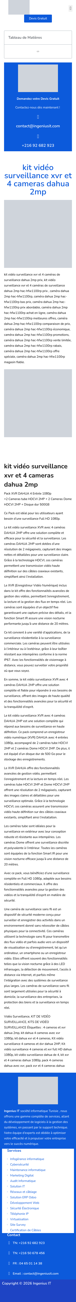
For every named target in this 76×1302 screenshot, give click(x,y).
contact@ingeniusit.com (38, 126)
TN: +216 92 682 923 (29, 1243)
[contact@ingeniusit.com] (38, 116)
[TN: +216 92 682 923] (9, 1243)
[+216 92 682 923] (38, 136)
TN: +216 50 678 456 (29, 1253)
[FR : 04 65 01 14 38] (9, 1263)
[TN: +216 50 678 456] (9, 1253)
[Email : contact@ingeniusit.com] (9, 1273)
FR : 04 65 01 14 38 (27, 1263)
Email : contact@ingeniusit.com (36, 1273)
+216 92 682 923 (38, 145)
